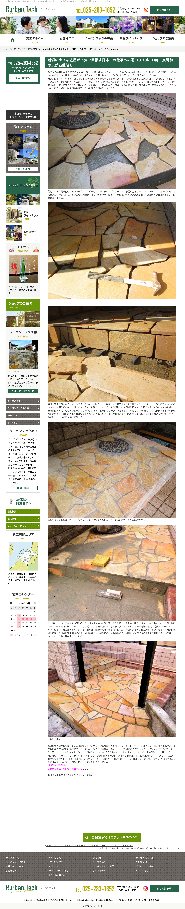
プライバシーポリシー (147, 866)
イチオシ (53, 866)
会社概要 (96, 857)
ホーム (9, 48)
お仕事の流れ (99, 862)
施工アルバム (12, 857)
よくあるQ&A (99, 870)
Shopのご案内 (56, 857)
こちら (85, 768)
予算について (55, 862)
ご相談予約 (141, 862)
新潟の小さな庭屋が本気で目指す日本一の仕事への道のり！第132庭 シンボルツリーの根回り (89, 845)
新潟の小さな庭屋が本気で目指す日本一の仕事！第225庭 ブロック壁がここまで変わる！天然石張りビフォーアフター (23, 381)
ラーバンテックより (59, 870)
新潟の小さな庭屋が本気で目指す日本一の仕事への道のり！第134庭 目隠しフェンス (138, 848)
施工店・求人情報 (144, 857)
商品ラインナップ (14, 866)
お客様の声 (11, 870)
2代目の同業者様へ (58, 875)
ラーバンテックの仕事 (103, 866)
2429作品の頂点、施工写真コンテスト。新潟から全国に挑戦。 (22, 289)
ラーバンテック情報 (23, 48)
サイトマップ (142, 870)
